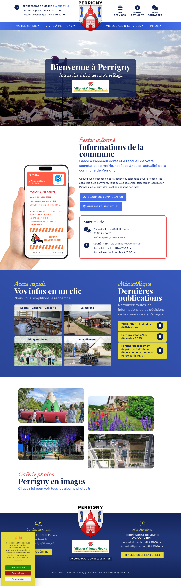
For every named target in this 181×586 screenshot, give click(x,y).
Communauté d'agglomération (90, 567)
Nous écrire (38, 560)
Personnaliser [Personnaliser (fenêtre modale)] (18, 579)
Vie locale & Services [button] (123, 25)
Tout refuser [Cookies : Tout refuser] (18, 573)
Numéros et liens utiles (101, 206)
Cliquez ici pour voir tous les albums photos (55, 496)
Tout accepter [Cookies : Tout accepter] (18, 567)
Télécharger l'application (103, 197)
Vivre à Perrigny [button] (59, 25)
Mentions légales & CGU (119, 581)
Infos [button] (154, 25)
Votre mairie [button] (26, 25)
